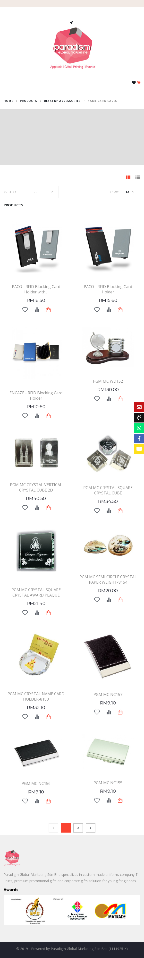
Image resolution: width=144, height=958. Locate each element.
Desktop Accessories (62, 101)
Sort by (10, 191)
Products (28, 101)
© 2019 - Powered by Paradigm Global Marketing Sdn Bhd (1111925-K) (72, 948)
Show (114, 191)
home (8, 101)
